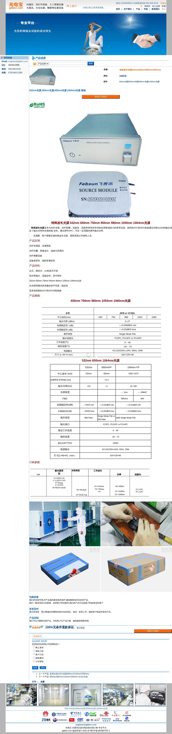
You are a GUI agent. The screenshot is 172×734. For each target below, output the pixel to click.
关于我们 (128, 9)
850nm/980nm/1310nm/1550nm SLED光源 (69, 677)
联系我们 (156, 9)
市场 (146, 9)
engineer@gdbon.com (18, 61)
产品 (138, 9)
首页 (118, 9)
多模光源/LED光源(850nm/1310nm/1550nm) (69, 674)
